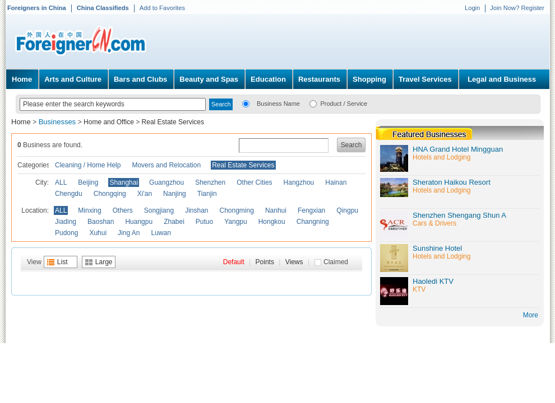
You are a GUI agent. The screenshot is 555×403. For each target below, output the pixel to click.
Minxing (89, 210)
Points (265, 262)
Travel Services (425, 79)
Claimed (335, 262)
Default (233, 262)
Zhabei (174, 222)
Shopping (369, 79)
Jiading (65, 222)
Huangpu (138, 222)
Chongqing (110, 194)
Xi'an (144, 194)
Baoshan (100, 222)
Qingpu (347, 210)
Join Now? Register (517, 7)
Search (351, 145)
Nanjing (174, 194)
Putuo (204, 222)
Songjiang (159, 210)
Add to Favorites (162, 7)
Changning (313, 222)
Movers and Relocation (166, 165)
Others (123, 210)
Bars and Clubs (140, 79)
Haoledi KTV (433, 281)
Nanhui (275, 210)
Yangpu (235, 222)
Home (22, 79)
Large (104, 262)
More (530, 315)
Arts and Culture (72, 79)
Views (294, 262)
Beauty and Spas (208, 79)
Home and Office (109, 122)
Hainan (335, 182)
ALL (61, 182)
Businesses (58, 122)
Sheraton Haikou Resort (452, 182)
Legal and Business (502, 79)
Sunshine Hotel (437, 248)
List (62, 262)
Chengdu (68, 194)
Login (472, 7)
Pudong (66, 233)
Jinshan (196, 210)
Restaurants (319, 79)
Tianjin (207, 194)
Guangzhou (166, 182)
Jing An (129, 233)
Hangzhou (299, 182)
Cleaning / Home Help (88, 165)
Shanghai (123, 182)
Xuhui (98, 233)
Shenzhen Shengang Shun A (459, 215)
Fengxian (311, 210)
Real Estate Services (173, 122)
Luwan (160, 233)
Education (268, 79)
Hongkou (271, 222)
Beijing (88, 182)
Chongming (237, 210)
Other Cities (254, 182)
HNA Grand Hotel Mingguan (458, 149)
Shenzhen (210, 182)
